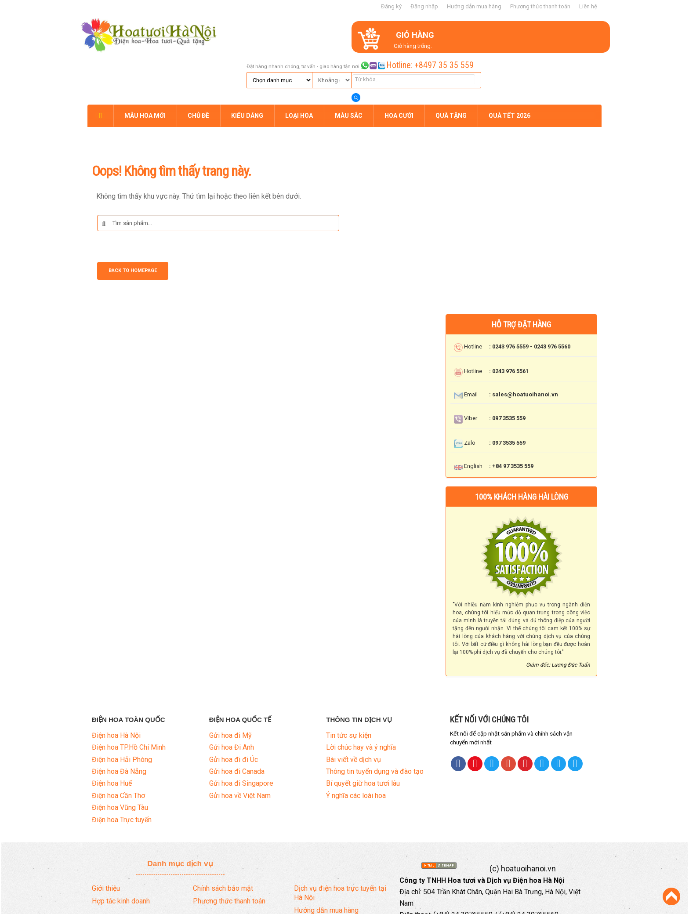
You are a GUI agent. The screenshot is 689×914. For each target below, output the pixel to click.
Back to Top (671, 896)
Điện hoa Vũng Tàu (120, 758)
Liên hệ (588, 6)
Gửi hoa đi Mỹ (230, 686)
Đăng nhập (424, 6)
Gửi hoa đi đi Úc (233, 710)
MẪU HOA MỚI (145, 66)
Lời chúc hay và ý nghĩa (361, 697)
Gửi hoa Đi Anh (231, 697)
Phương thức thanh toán (540, 6)
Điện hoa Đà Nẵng (119, 722)
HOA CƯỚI (398, 66)
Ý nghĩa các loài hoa (356, 746)
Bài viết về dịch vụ (353, 710)
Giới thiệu (106, 838)
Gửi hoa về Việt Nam (240, 746)
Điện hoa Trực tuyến (122, 770)
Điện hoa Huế (112, 734)
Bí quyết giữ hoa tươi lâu (363, 734)
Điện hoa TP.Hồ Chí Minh (129, 697)
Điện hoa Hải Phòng (122, 710)
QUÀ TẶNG (451, 66)
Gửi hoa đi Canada (237, 722)
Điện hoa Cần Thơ (118, 746)
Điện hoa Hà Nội (116, 686)
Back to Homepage (133, 222)
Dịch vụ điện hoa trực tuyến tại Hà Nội (340, 843)
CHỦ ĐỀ (198, 66)
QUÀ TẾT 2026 (509, 66)
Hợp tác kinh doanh (121, 851)
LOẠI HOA (299, 66)
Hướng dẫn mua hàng (474, 6)
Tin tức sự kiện (348, 686)
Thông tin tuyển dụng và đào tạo (375, 722)
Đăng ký (391, 6)
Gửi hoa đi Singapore (241, 734)
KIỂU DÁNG (247, 66)
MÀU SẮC (349, 66)
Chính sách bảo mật (223, 838)
